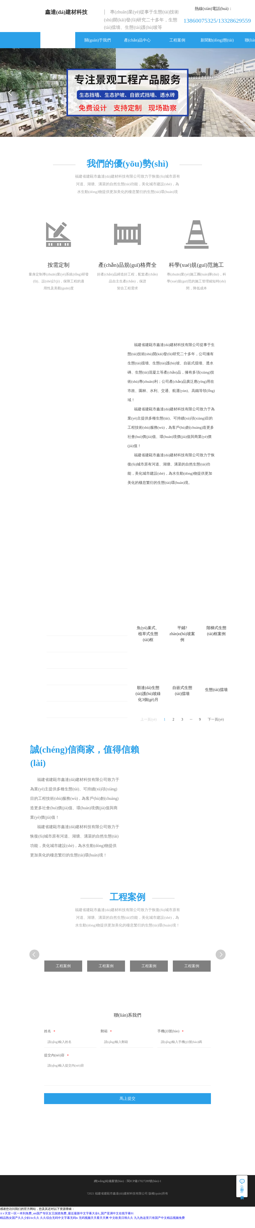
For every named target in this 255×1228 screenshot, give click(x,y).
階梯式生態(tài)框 (70, 665)
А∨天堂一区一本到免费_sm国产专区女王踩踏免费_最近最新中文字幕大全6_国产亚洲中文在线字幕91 (67, 1221)
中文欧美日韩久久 (121, 1226)
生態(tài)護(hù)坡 (69, 681)
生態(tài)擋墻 (66, 697)
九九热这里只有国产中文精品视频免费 (159, 1226)
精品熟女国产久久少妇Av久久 (19, 1226)
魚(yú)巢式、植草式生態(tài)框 (81, 632)
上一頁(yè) (148, 724)
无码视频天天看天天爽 (94, 1226)
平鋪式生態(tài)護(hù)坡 (75, 648)
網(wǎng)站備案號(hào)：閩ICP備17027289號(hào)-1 (127, 1189)
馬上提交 (127, 1105)
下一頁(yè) (216, 724)
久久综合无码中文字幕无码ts (59, 1226)
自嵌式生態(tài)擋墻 (72, 714)
